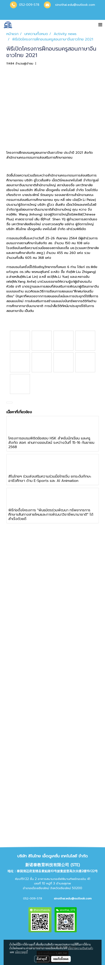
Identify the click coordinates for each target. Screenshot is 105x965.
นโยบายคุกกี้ (21, 952)
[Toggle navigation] (100, 25)
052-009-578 (29, 4)
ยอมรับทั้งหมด (61, 958)
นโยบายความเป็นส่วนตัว (80, 948)
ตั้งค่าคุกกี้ (42, 958)
